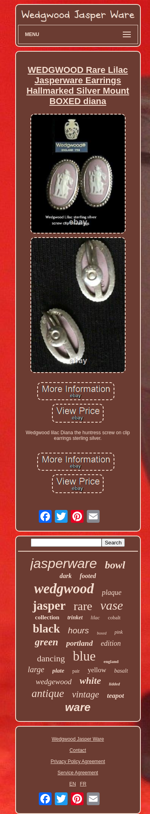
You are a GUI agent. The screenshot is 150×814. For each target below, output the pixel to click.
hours (78, 630)
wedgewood (54, 681)
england (111, 661)
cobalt (114, 618)
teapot (115, 695)
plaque (112, 592)
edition (111, 643)
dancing (51, 658)
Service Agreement (78, 773)
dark (66, 575)
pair (76, 671)
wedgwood (64, 588)
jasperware (63, 563)
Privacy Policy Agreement (77, 761)
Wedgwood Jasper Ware (78, 739)
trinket (74, 618)
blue (84, 656)
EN (72, 784)
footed (88, 575)
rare (83, 606)
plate (58, 670)
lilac (95, 618)
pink (118, 632)
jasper (49, 605)
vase (111, 605)
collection (47, 617)
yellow (97, 670)
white (90, 680)
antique (48, 693)
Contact (78, 750)
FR (83, 784)
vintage (85, 694)
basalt (121, 671)
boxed (101, 633)
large (36, 669)
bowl (115, 565)
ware (78, 707)
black (46, 628)
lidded (114, 683)
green (46, 642)
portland (79, 643)
